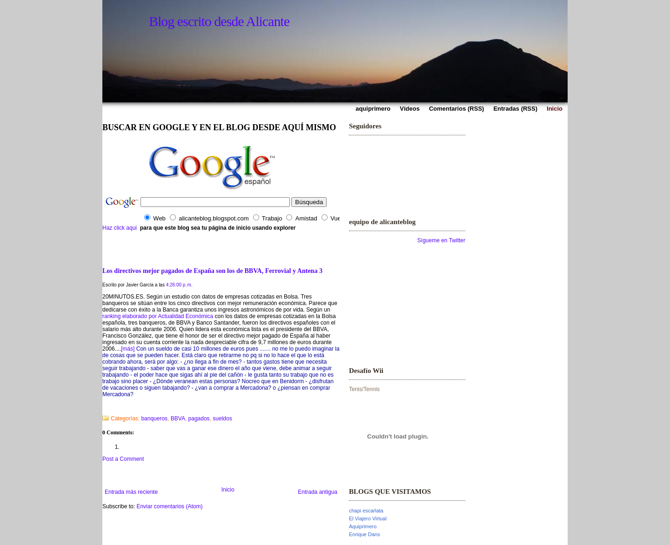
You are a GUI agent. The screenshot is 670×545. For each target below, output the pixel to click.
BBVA (178, 418)
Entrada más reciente (131, 492)
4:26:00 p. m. (179, 284)
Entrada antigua (317, 492)
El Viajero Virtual (368, 518)
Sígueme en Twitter (441, 240)
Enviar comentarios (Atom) (169, 506)
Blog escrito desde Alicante (219, 21)
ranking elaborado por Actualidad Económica (157, 316)
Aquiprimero (362, 526)
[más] (127, 349)
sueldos (222, 418)
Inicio (227, 489)
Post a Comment (123, 459)
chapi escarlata (366, 510)
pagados (199, 418)
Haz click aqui (119, 228)
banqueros (154, 418)
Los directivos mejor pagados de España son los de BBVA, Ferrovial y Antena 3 (212, 270)
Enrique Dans (364, 534)
